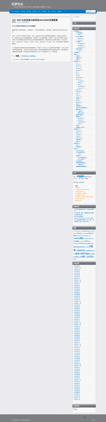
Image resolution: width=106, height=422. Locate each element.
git (86, 231)
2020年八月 (77, 287)
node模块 (86, 238)
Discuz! (78, 132)
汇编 (77, 125)
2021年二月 (77, 276)
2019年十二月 (77, 301)
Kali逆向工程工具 (78, 214)
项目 (49, 11)
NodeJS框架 (79, 36)
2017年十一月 (77, 346)
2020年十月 (77, 283)
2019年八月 (77, 308)
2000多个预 (40, 51)
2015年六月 (77, 388)
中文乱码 (88, 243)
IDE (94, 231)
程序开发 (23, 11)
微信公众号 (80, 113)
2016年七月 (77, 369)
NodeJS (78, 91)
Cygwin (40, 38)
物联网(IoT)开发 (80, 127)
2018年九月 (77, 328)
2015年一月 (77, 397)
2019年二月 (77, 319)
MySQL (87, 235)
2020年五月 (77, 292)
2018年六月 (77, 333)
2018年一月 (77, 342)
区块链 (77, 155)
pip (79, 241)
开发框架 (44, 11)
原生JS (84, 247)
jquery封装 (84, 233)
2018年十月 (77, 326)
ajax (74, 231)
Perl (77, 93)
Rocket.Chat (79, 150)
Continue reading (29, 56)
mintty (21, 36)
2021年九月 (77, 271)
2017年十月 (77, 347)
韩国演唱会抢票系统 (81, 166)
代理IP (92, 243)
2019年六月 (77, 312)
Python (78, 97)
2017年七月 (77, 353)
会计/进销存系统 (80, 152)
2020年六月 (77, 291)
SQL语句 (82, 241)
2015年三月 (77, 394)
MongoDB (80, 118)
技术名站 (53, 11)
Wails (79, 34)
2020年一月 (77, 299)
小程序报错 (88, 250)
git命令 (88, 231)
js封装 (88, 233)
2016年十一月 (77, 365)
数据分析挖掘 (79, 114)
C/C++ (17, 59)
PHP (77, 95)
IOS (77, 74)
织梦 (77, 141)
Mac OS (78, 90)
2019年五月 (77, 314)
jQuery (79, 233)
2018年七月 (77, 331)
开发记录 (80, 164)
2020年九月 (77, 285)
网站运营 (29, 11)
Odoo (79, 154)
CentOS (80, 81)
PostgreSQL (81, 121)
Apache (78, 65)
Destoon (78, 130)
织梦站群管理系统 (80, 162)
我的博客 (35, 11)
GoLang (78, 68)
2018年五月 (77, 335)
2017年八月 (77, 351)
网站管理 (78, 146)
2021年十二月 (77, 267)
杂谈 (39, 11)
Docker (80, 82)
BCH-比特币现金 (82, 157)
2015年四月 (77, 392)
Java (77, 75)
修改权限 (79, 247)
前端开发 (78, 106)
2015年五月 (77, 390)
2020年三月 (77, 296)
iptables (75, 233)
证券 (77, 59)
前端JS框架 (79, 49)
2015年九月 (77, 383)
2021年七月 (77, 275)
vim (89, 241)
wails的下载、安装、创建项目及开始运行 (84, 212)
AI (76, 63)
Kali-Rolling (81, 86)
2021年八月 (77, 273)
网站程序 (17, 11)
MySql (79, 120)
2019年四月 (77, 315)
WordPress (79, 138)
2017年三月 (77, 360)
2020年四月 (77, 294)
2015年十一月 (77, 380)
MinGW (82, 235)
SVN (86, 241)
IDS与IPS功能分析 (78, 216)
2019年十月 (77, 305)
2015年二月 (77, 396)
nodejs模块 (78, 238)
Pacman (48, 47)
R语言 (77, 98)
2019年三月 (77, 317)
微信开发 (78, 109)
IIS (76, 72)
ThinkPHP (80, 47)
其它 (77, 104)
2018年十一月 (77, 324)
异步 (74, 253)
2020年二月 (77, 298)
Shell (77, 100)
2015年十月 (77, 381)
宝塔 (87, 246)
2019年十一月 (77, 303)
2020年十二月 (77, 280)
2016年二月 (77, 378)
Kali (79, 84)
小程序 (79, 111)
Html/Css (78, 70)
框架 (90, 253)
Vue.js (79, 50)
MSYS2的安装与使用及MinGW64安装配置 (37, 20)
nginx (90, 235)
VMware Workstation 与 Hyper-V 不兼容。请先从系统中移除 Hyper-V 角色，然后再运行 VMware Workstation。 (84, 220)
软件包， (49, 51)
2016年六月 (77, 371)
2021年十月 (77, 269)
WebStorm (76, 243)
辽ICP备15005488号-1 (25, 420)
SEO (77, 145)
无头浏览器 (78, 161)
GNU (92, 231)
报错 (87, 254)
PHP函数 (76, 241)
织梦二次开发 (87, 257)
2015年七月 (77, 387)
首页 (13, 11)
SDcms (78, 136)
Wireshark (82, 243)
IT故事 (77, 56)
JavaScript (79, 77)
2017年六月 (77, 355)
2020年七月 (77, 289)
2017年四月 (77, 358)
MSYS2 (38, 59)
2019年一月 (77, 321)
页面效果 (59, 11)
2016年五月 (77, 372)
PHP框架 (78, 41)
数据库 (77, 116)
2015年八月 (77, 385)
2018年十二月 (77, 323)
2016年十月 (77, 367)
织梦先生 (17, 4)
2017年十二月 (77, 344)
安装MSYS (42, 59)
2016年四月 (77, 374)
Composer (78, 231)
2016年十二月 (77, 364)
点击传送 (81, 182)
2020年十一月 (77, 282)
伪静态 (75, 247)
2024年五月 (77, 266)
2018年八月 (77, 330)
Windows (78, 102)
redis (79, 123)
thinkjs (79, 40)
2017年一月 (77, 362)
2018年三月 (77, 339)
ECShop (78, 134)
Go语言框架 (79, 33)
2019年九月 (77, 307)
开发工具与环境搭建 (24, 59)
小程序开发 (80, 250)
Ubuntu (80, 88)
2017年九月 (77, 349)
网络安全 (78, 58)
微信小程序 (80, 254)
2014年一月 (77, 399)
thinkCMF (80, 45)
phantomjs (91, 238)
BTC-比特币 (81, 159)
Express (80, 38)
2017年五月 (77, 356)
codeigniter (81, 43)
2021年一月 (77, 278)
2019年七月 (77, 310)
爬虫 (77, 257)
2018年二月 (77, 340)
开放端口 (93, 250)
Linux (77, 79)
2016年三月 (77, 376)
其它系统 (78, 139)
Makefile (79, 235)
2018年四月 (77, 337)
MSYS (34, 59)
